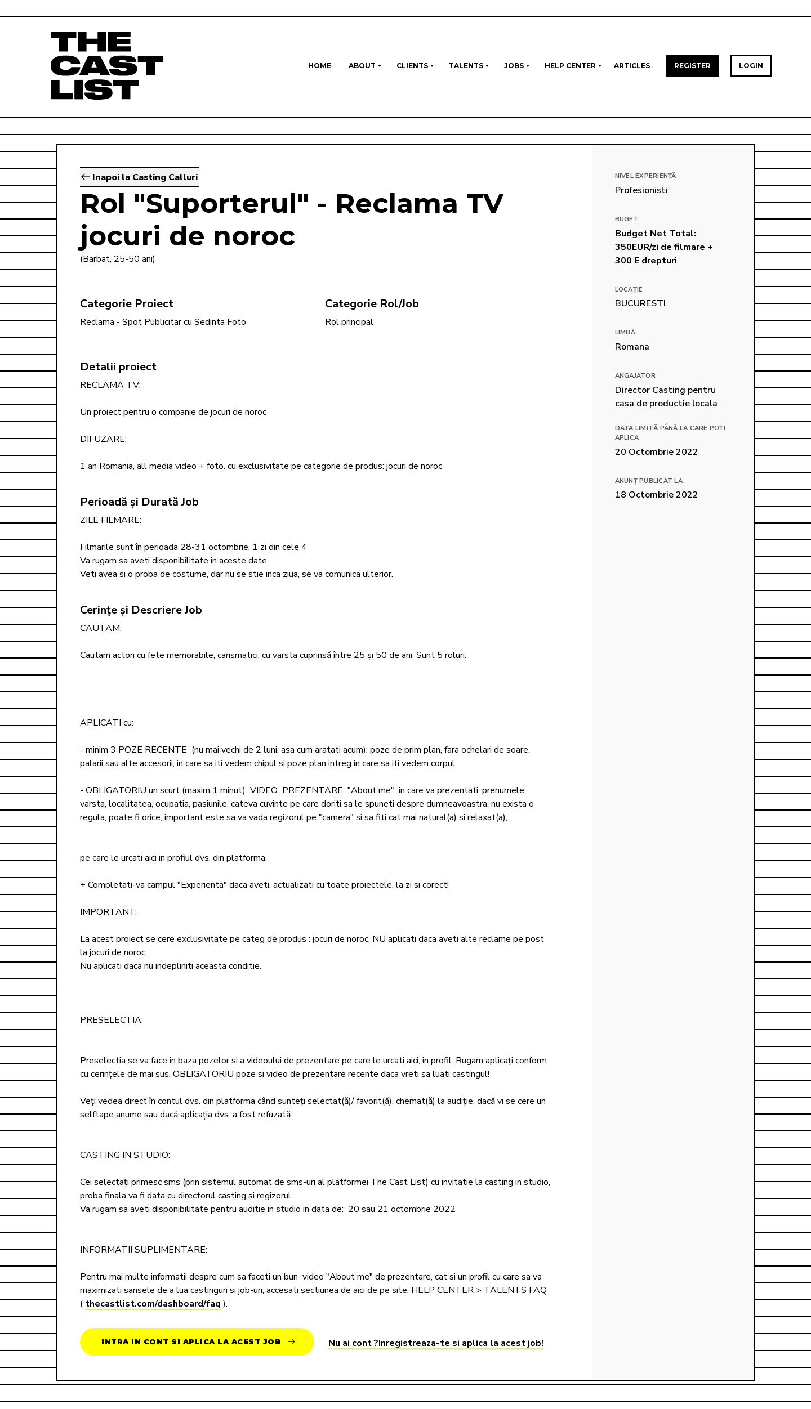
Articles (632, 65)
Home (319, 65)
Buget (627, 219)
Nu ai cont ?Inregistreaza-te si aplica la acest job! (435, 1343)
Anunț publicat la (649, 481)
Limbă (625, 332)
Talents (466, 65)
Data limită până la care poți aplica (670, 433)
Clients (412, 65)
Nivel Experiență (645, 176)
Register (692, 65)
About (362, 65)
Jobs (514, 65)
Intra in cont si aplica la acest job (198, 1342)
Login (751, 65)
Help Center (570, 65)
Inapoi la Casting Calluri (139, 177)
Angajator (635, 376)
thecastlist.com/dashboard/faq (153, 1304)
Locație (629, 289)
